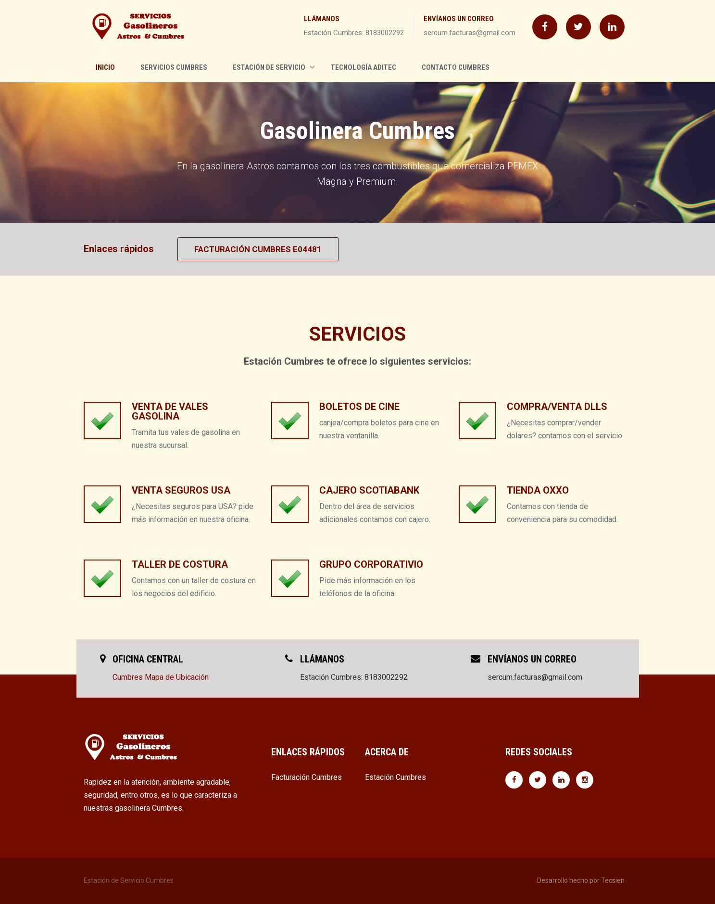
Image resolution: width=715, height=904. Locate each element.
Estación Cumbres (395, 777)
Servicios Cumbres (173, 67)
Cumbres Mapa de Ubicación (161, 677)
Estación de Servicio (274, 67)
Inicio (105, 67)
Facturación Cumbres (306, 777)
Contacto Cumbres (455, 67)
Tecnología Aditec (363, 67)
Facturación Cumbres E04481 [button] (258, 249)
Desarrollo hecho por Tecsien (581, 880)
